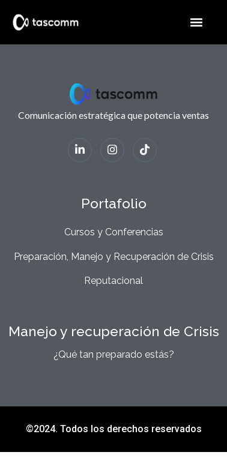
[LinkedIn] (80, 150)
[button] (197, 22)
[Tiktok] (145, 150)
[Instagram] (112, 150)
